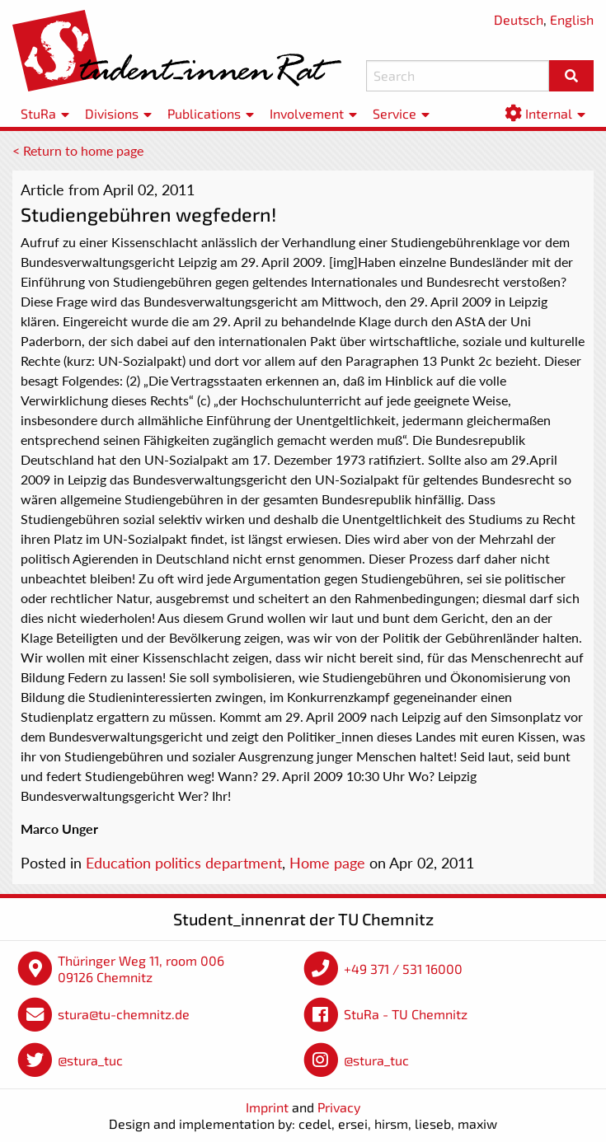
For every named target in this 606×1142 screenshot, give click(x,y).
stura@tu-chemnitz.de (124, 1014)
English (572, 19)
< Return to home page (77, 150)
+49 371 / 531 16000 (403, 968)
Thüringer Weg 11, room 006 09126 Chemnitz (141, 968)
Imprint (267, 1107)
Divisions (112, 113)
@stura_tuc (90, 1060)
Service (394, 113)
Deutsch (518, 19)
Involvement (307, 113)
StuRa (38, 113)
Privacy (338, 1107)
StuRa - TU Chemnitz (405, 1014)
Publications (204, 113)
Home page (327, 863)
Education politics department (184, 863)
